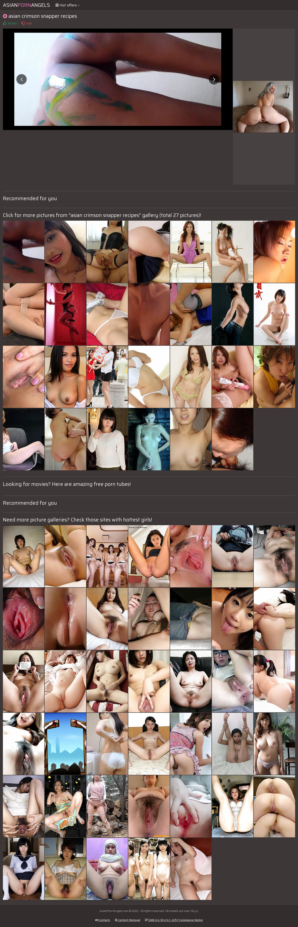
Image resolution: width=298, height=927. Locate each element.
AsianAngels (26, 5)
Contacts (102, 920)
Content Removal (127, 920)
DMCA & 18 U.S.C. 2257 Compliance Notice (174, 920)
